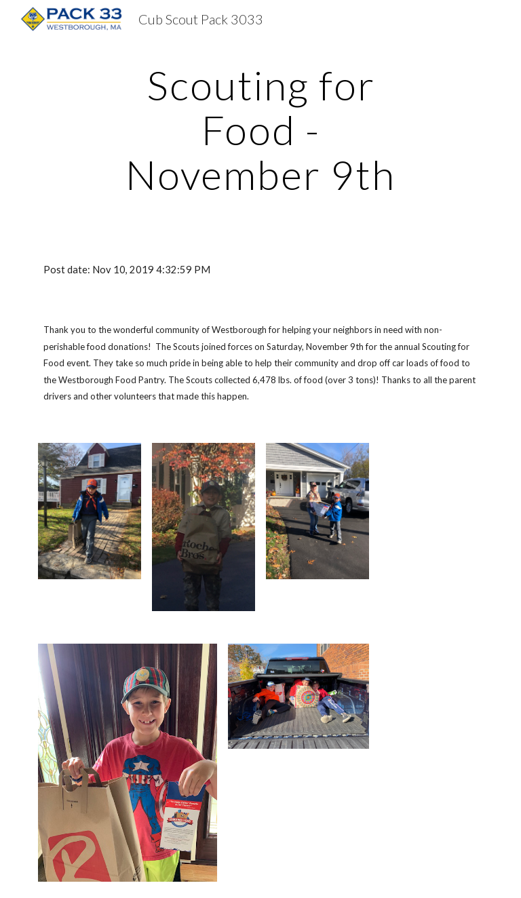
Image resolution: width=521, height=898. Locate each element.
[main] (260, 129)
